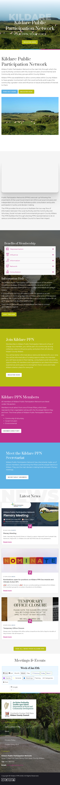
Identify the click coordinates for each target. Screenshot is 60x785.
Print (5, 682)
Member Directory (11, 431)
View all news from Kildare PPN (29, 649)
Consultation (13, 271)
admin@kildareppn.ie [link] (15, 765)
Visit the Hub (9, 314)
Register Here (30, 42)
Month (16, 673)
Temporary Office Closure (13, 628)
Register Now (26, 92)
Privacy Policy (10, 740)
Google (14, 687)
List (11, 673)
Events (13, 530)
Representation (14, 248)
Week (23, 673)
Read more (7, 542)
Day (28, 673)
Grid (5, 673)
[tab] (30, 249)
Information (13, 260)
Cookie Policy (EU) (12, 744)
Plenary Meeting (9, 533)
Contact (8, 736)
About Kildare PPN (12, 727)
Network (11, 266)
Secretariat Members (17, 477)
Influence (12, 254)
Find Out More (9, 92)
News (13, 576)
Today (43, 673)
